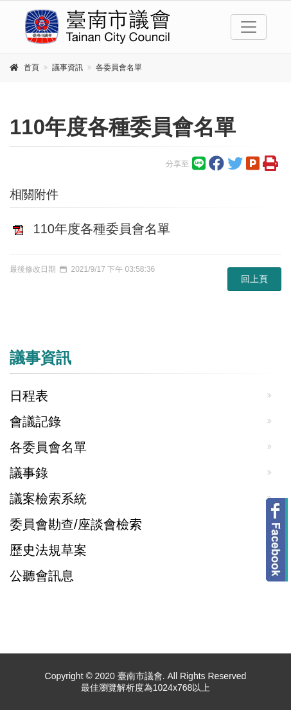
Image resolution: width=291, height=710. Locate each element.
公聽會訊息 (42, 576)
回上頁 (254, 279)
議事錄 (29, 473)
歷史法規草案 (48, 550)
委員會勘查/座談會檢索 (76, 524)
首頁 (31, 67)
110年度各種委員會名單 (101, 229)
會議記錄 (35, 421)
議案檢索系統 (48, 499)
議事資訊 (67, 67)
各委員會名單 (119, 67)
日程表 (29, 396)
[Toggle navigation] (249, 27)
